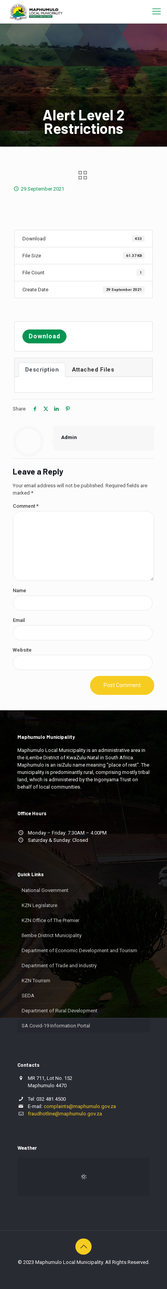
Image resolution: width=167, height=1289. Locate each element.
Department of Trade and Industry (59, 965)
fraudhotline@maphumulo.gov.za (65, 1114)
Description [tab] (42, 369)
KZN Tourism (36, 980)
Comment (26, 506)
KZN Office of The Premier (50, 920)
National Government (45, 890)
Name (19, 590)
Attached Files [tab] (93, 369)
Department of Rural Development (59, 1011)
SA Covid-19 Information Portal (56, 1026)
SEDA (28, 995)
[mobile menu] (156, 11)
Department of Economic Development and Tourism (79, 950)
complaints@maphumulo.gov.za (80, 1106)
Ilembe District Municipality (52, 935)
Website (22, 650)
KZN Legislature (39, 905)
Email (19, 620)
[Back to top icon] (83, 1246)
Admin (69, 437)
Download (44, 336)
